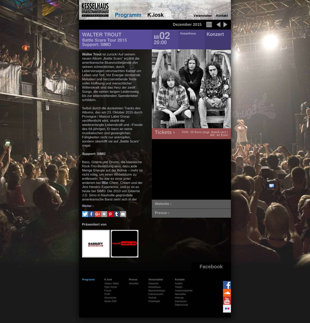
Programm (88, 279)
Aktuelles (134, 283)
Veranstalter (155, 279)
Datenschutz (181, 304)
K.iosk (108, 279)
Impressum (181, 301)
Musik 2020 (110, 301)
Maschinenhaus (156, 290)
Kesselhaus (154, 287)
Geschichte (110, 297)
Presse (133, 279)
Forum (107, 290)
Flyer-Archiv (110, 287)
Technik (152, 297)
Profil (107, 294)
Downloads (154, 301)
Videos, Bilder (111, 283)
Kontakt (179, 279)
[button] (85, 214)
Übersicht (153, 283)
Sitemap (179, 297)
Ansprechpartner (184, 290)
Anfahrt (179, 283)
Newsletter (180, 294)
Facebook (211, 266)
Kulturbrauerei (155, 294)
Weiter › (88, 206)
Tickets (178, 287)
